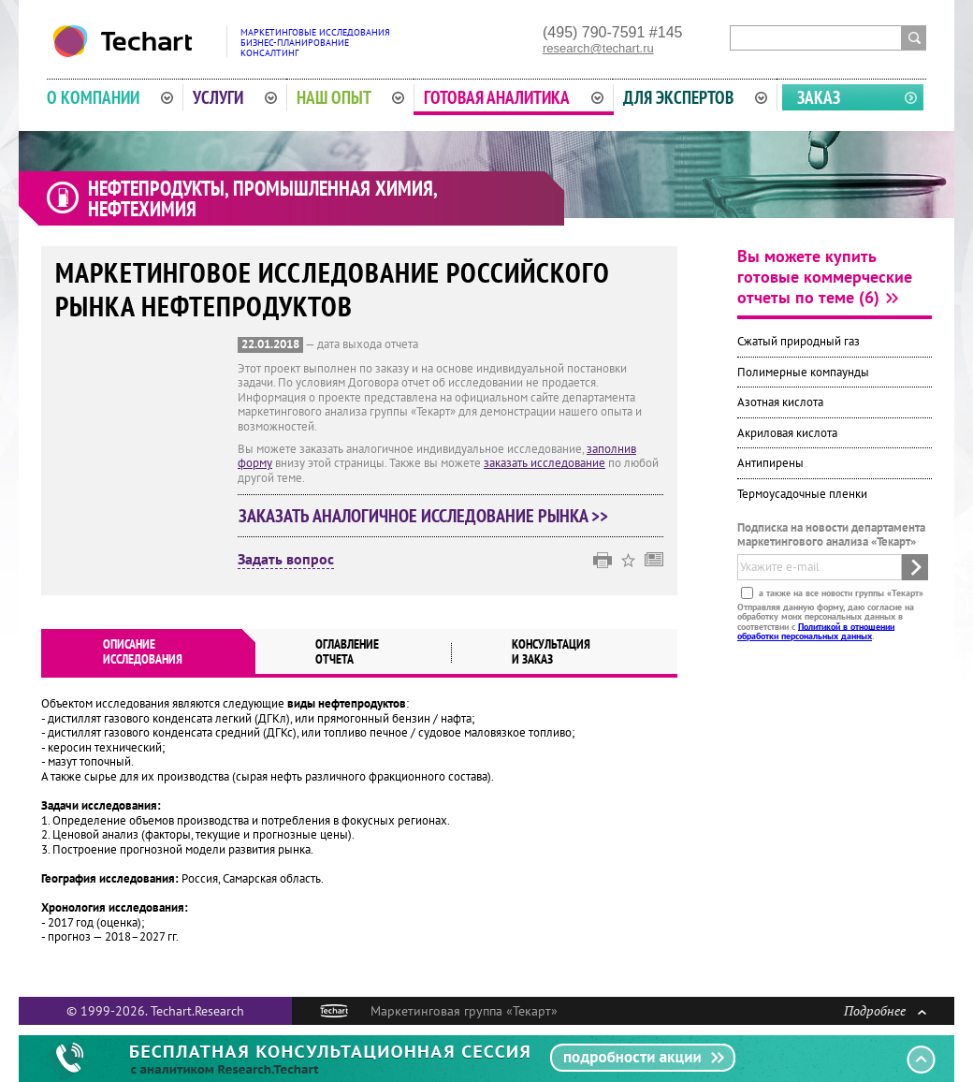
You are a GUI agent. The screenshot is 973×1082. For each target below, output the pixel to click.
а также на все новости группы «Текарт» (839, 592)
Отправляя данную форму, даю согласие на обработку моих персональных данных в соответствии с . (825, 620)
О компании (110, 97)
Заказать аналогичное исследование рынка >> (423, 516)
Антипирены (770, 463)
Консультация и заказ (551, 651)
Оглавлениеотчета (347, 651)
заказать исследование (544, 463)
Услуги (235, 97)
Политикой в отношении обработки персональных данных (815, 630)
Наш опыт (351, 97)
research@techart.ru (598, 48)
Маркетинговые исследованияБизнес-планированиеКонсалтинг (315, 42)
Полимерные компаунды (803, 372)
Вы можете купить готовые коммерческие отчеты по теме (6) (824, 276)
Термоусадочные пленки (802, 494)
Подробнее (885, 1010)
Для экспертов (695, 97)
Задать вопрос (286, 559)
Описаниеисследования (142, 651)
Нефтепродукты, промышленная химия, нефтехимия (262, 198)
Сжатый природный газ (798, 341)
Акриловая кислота (787, 433)
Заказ (818, 97)
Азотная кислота (780, 402)
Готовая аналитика (513, 97)
